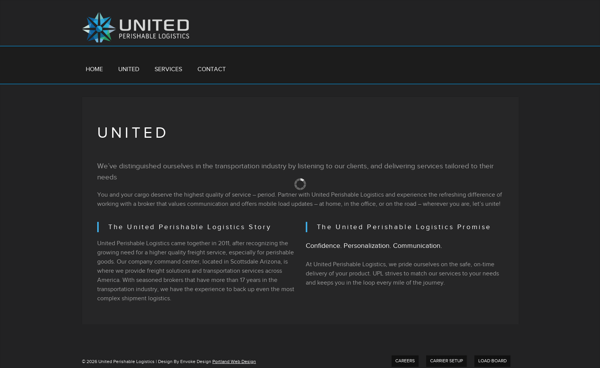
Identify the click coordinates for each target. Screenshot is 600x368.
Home (94, 69)
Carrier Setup (446, 360)
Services (168, 69)
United (128, 69)
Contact (211, 69)
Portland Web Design (234, 361)
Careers (405, 360)
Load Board (492, 360)
